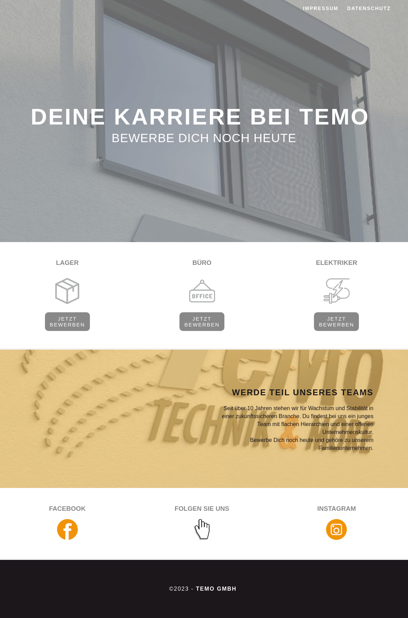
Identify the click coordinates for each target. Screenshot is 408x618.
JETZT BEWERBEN (67, 322)
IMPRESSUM (321, 8)
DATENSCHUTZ (369, 8)
